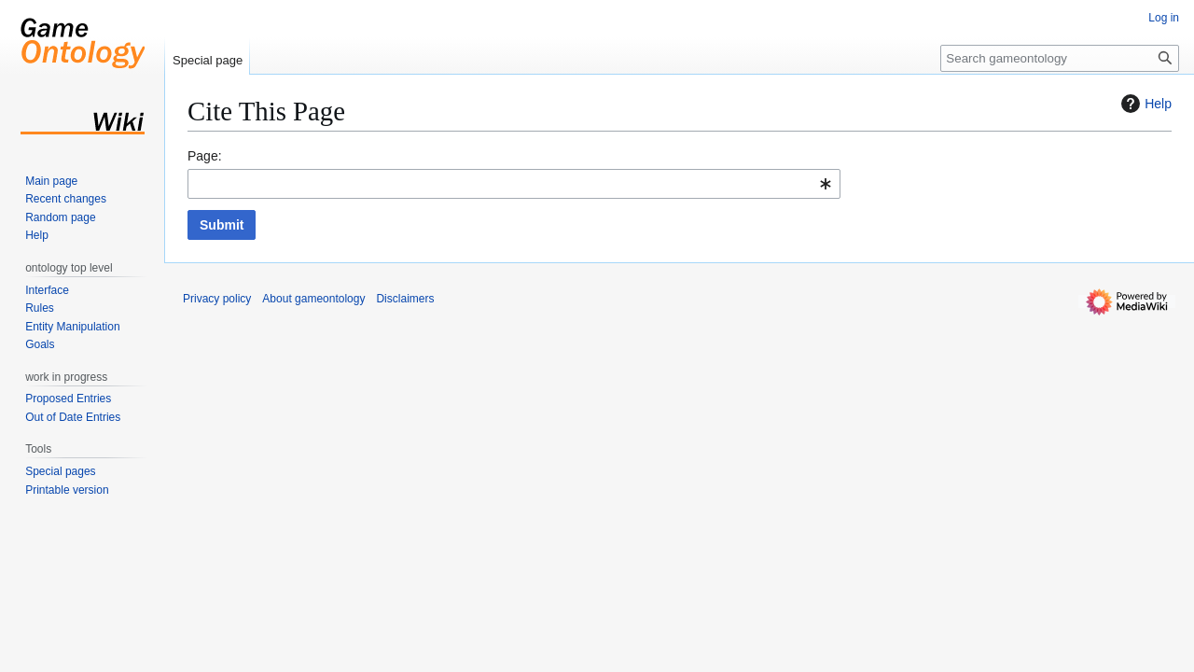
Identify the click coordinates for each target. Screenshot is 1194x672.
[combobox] (513, 184)
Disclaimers (405, 298)
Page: (204, 155)
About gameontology (313, 298)
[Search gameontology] (1059, 58)
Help (1144, 103)
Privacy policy (217, 298)
